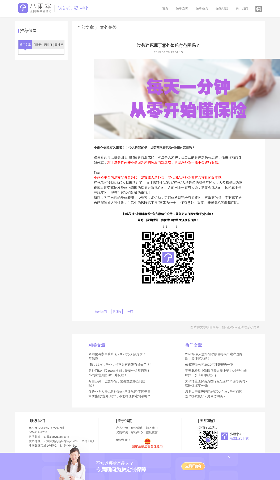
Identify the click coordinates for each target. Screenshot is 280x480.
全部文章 (85, 27)
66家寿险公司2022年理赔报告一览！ (211, 364)
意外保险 (108, 27)
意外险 (117, 311)
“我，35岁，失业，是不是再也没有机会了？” (120, 364)
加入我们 (152, 428)
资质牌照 (122, 432)
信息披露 (152, 432)
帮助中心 (137, 432)
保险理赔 (222, 8)
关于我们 (242, 8)
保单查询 (182, 8)
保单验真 (202, 8)
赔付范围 (101, 311)
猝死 (130, 311)
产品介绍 (122, 428)
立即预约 (193, 466)
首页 (165, 8)
